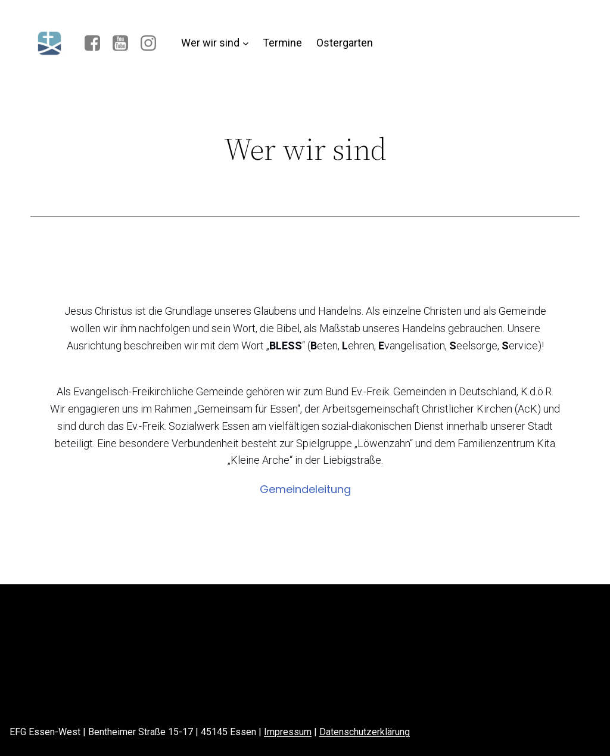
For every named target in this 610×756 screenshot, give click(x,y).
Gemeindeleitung (305, 489)
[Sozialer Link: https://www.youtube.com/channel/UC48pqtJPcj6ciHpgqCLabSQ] (125, 43)
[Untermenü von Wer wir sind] (245, 43)
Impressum (288, 732)
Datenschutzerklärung (364, 732)
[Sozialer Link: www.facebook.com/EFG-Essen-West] (97, 43)
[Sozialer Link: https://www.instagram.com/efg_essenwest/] (153, 43)
